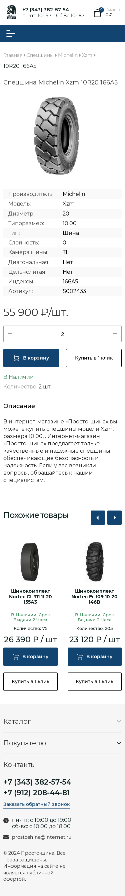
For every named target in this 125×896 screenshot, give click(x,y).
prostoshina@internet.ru (41, 837)
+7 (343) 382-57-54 (45, 9)
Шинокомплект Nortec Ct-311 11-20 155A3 (30, 596)
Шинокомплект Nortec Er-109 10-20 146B (94, 596)
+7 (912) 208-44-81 (36, 793)
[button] (98, 518)
